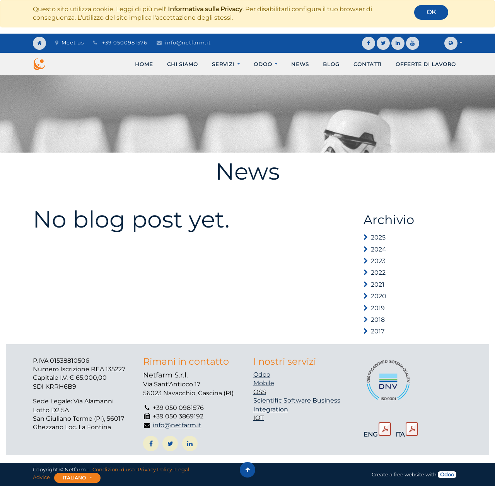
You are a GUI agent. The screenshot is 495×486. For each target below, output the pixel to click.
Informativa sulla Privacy (205, 9)
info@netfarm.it (188, 42)
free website (409, 474)
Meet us (69, 42)
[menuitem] (144, 64)
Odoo (261, 374)
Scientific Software (282, 400)
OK (431, 12)
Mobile (263, 383)
